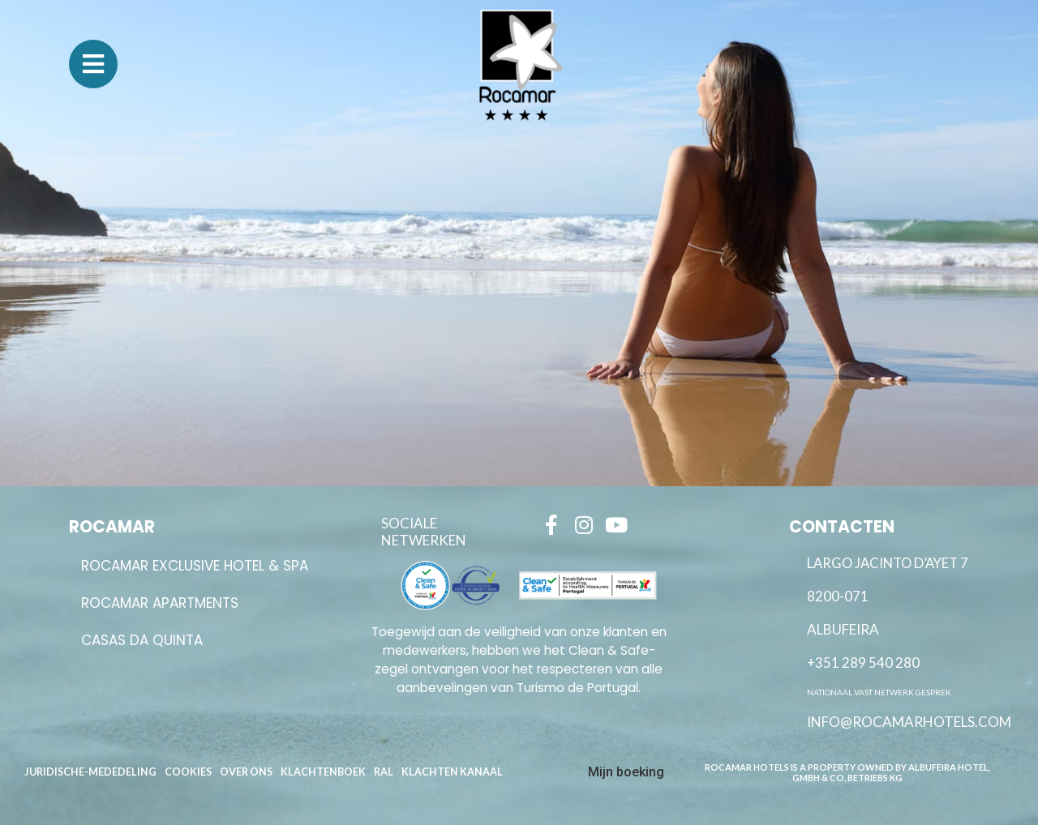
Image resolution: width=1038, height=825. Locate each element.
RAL (383, 772)
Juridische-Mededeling (90, 772)
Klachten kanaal (452, 772)
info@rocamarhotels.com (909, 721)
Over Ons (246, 772)
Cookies (188, 772)
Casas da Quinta (142, 640)
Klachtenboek (323, 772)
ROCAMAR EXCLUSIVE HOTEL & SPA (194, 565)
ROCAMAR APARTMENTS (159, 603)
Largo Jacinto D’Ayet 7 (887, 563)
